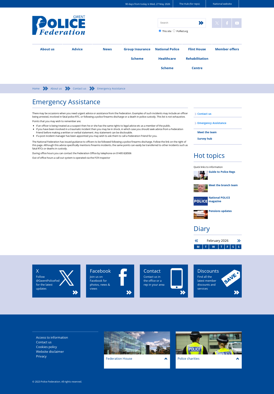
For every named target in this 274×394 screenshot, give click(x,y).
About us (47, 49)
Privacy (41, 356)
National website (222, 3)
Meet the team (207, 132)
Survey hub (204, 138)
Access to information (52, 337)
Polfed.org (182, 31)
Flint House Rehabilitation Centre (197, 58)
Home (36, 88)
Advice (77, 49)
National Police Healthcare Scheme (167, 58)
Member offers (227, 49)
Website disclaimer (50, 351)
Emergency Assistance (211, 123)
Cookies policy (46, 347)
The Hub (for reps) (189, 3)
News (107, 49)
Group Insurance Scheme (137, 54)
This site (166, 31)
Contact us (79, 88)
